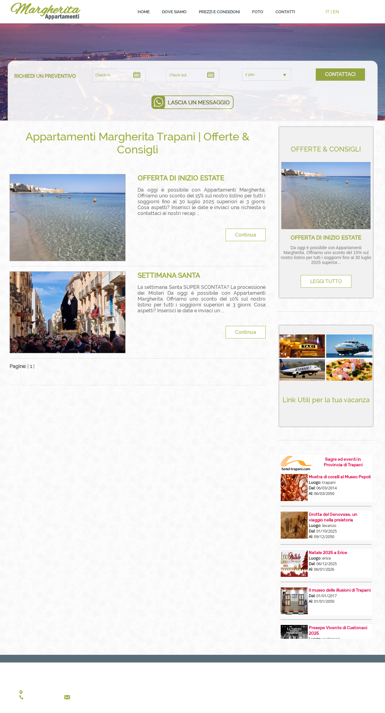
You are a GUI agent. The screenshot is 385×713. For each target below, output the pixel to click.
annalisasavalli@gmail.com (98, 697)
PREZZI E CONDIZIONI (219, 12)
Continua (245, 235)
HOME (144, 12)
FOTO (257, 12)
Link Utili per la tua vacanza (326, 400)
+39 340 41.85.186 (42, 697)
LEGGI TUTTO (326, 281)
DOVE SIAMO (174, 12)
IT (327, 11)
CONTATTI (285, 12)
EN (336, 11)
